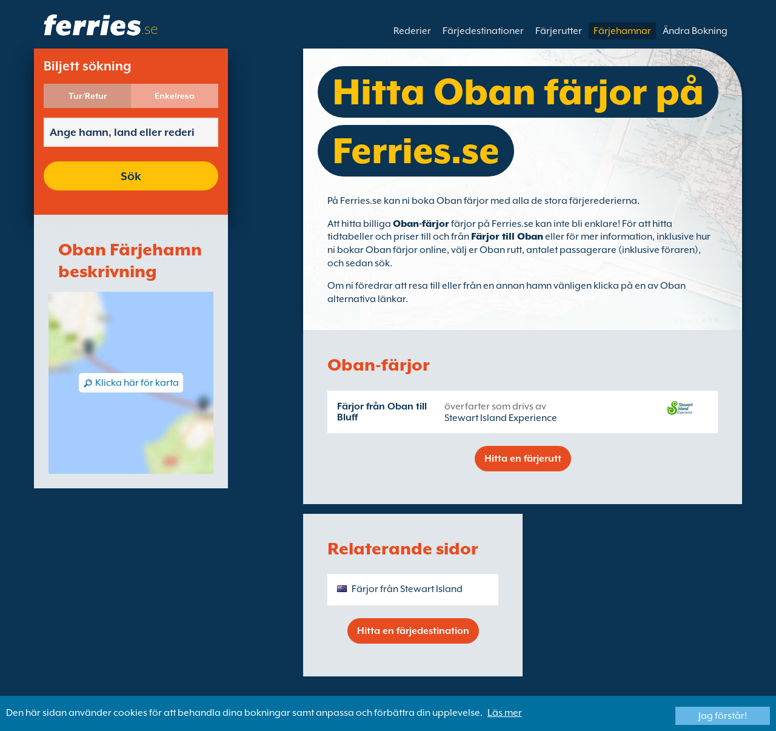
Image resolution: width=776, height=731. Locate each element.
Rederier (412, 30)
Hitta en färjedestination (413, 630)
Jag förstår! (722, 715)
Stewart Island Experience (500, 418)
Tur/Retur (88, 96)
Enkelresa (175, 96)
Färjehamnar (622, 30)
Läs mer (504, 712)
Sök (131, 176)
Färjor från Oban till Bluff (382, 412)
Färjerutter (558, 30)
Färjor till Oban (507, 236)
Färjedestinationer (483, 30)
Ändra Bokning (695, 30)
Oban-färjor (421, 223)
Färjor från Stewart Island (407, 589)
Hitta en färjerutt (522, 458)
